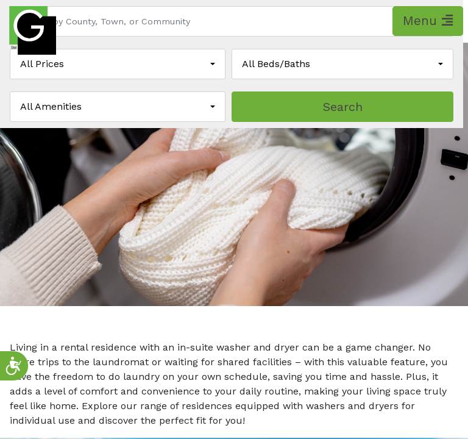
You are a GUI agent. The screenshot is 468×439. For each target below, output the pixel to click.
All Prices (42, 64)
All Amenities (51, 106)
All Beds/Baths (276, 64)
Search (343, 106)
